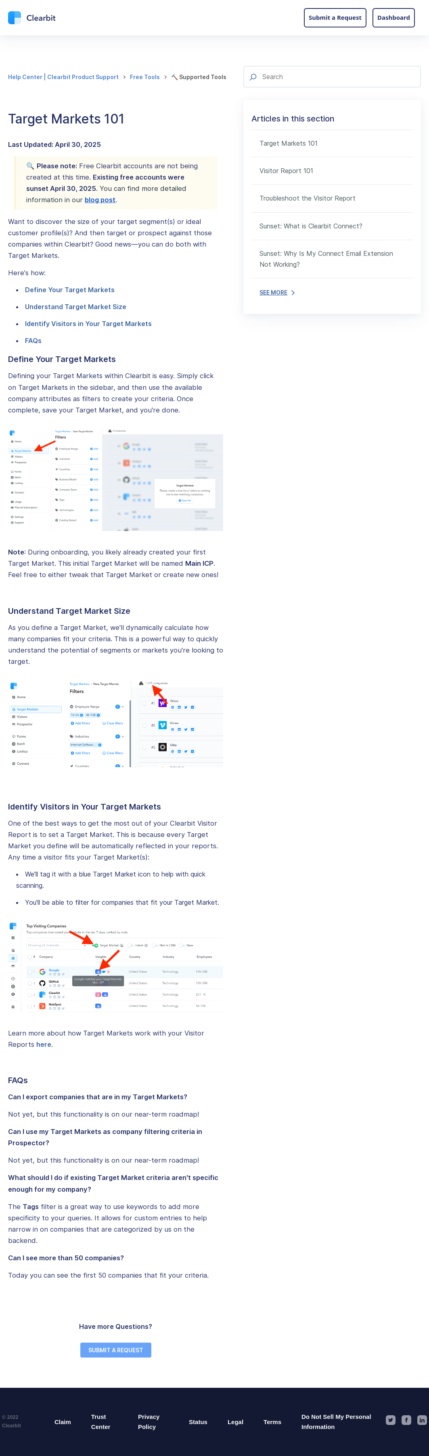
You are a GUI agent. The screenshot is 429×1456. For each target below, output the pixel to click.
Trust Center (101, 1422)
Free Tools (145, 76)
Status (198, 1421)
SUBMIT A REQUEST (115, 1350)
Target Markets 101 (288, 143)
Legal (235, 1421)
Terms (272, 1421)
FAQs (33, 341)
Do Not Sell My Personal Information (336, 1422)
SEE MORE (277, 292)
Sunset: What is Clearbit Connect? (310, 226)
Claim (62, 1421)
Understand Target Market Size (75, 307)
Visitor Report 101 (286, 171)
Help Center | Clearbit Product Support (63, 76)
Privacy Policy (148, 1422)
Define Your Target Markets (70, 290)
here (43, 1044)
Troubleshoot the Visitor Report (307, 198)
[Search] (332, 77)
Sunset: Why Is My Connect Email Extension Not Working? (326, 258)
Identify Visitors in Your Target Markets (88, 324)
